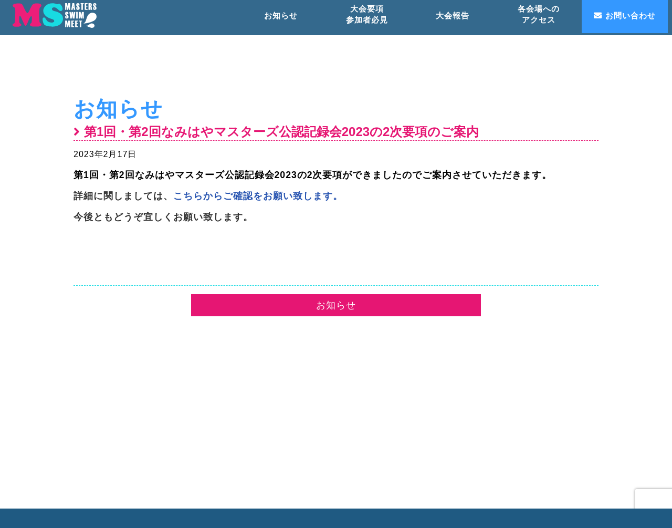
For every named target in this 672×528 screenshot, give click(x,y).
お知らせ (118, 108)
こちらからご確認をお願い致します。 (258, 196)
